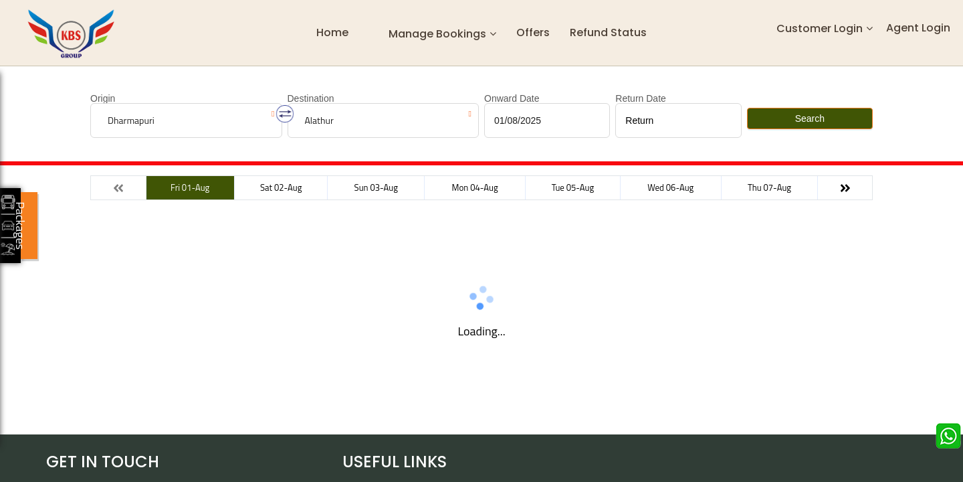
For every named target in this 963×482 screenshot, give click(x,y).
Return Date (640, 98)
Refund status (608, 32)
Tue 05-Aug (573, 187)
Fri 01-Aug (190, 187)
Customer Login (819, 28)
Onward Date (511, 98)
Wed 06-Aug (670, 187)
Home (332, 32)
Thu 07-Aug (769, 187)
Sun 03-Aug (376, 187)
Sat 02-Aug (281, 187)
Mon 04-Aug (475, 187)
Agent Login (918, 27)
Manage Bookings (437, 33)
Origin (102, 98)
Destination (311, 98)
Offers (533, 32)
